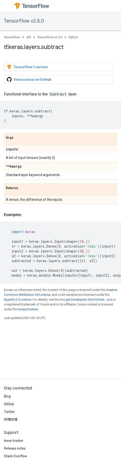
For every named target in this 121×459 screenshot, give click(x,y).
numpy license (28, 309)
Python (73, 37)
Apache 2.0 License (17, 299)
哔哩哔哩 (10, 419)
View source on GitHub (29, 79)
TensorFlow (12, 37)
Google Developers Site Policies (82, 299)
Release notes (15, 448)
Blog (7, 396)
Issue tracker (13, 441)
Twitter (9, 412)
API (28, 37)
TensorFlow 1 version (27, 66)
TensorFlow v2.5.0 (24, 21)
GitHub (9, 404)
